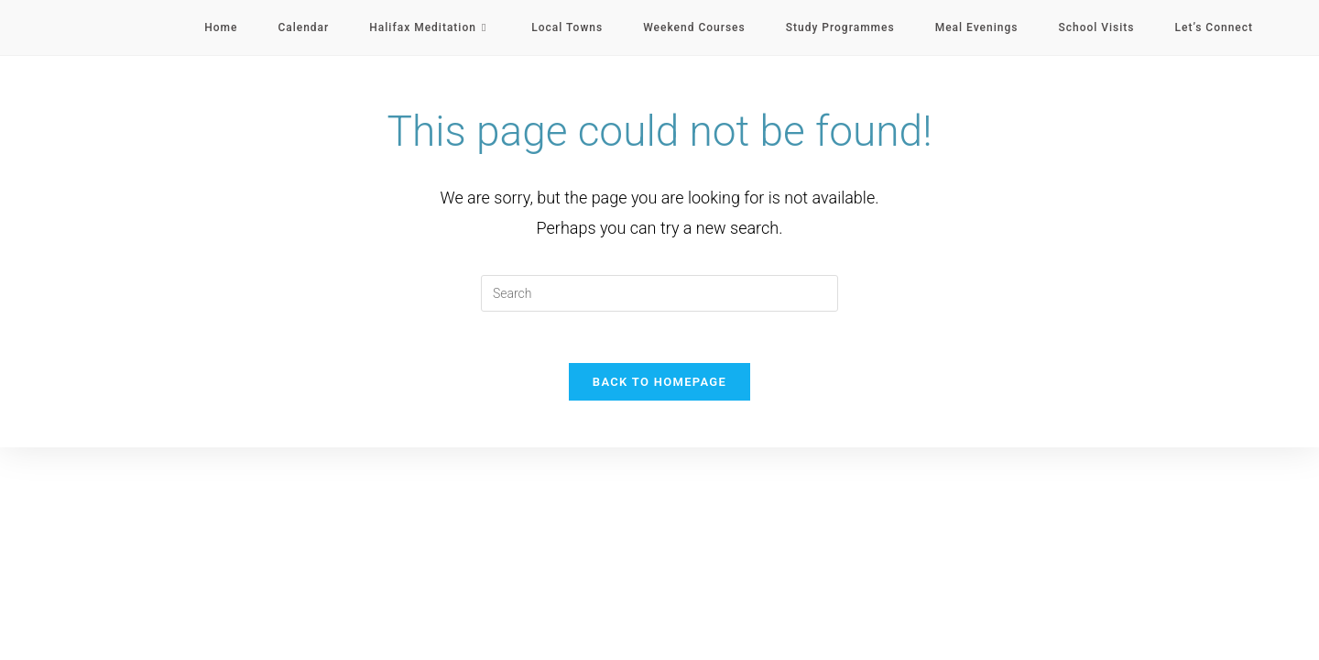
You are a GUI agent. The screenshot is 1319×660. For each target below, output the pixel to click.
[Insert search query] (659, 293)
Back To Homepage (659, 386)
